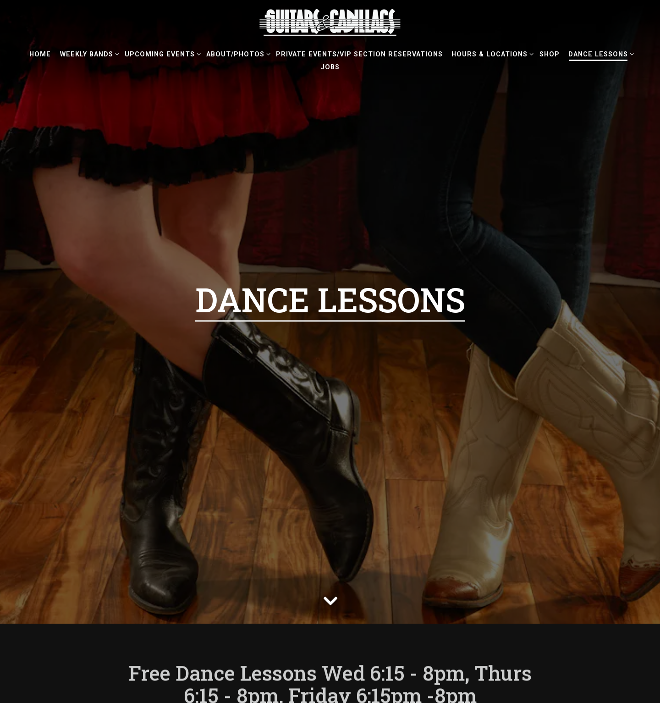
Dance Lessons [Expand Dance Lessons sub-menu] (599, 53)
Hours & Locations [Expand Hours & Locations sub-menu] (491, 53)
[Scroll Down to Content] (330, 560)
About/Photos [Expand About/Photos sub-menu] (237, 53)
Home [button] (40, 54)
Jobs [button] (330, 67)
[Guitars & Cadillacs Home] (330, 22)
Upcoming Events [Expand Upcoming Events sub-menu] (161, 53)
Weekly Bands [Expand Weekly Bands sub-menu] (88, 53)
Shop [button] (549, 54)
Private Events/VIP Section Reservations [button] (359, 54)
